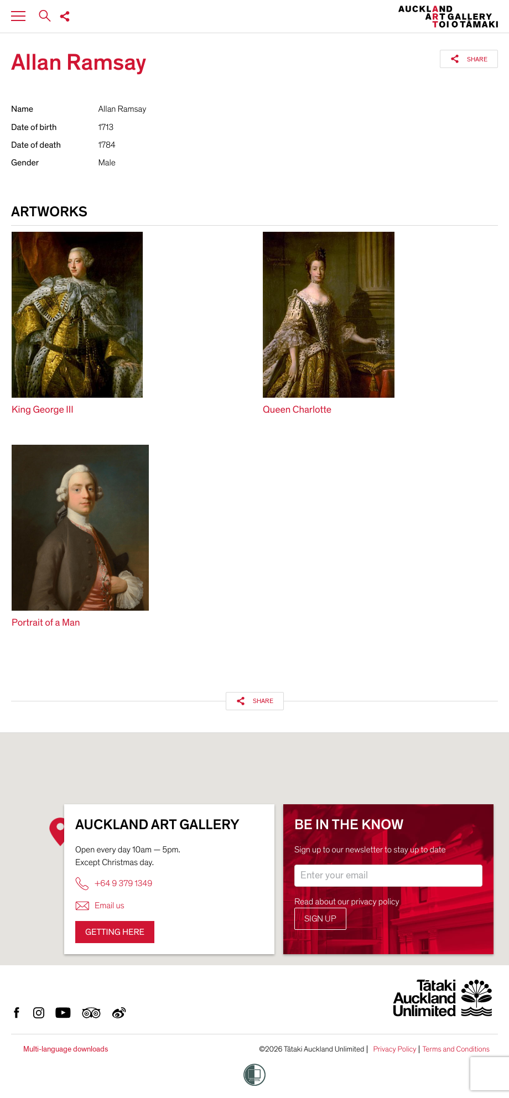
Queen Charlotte (297, 410)
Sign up (320, 919)
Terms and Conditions (456, 1049)
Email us (99, 906)
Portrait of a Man (46, 623)
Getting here (114, 932)
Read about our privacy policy (346, 902)
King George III (43, 410)
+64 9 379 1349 (113, 884)
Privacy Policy (394, 1049)
